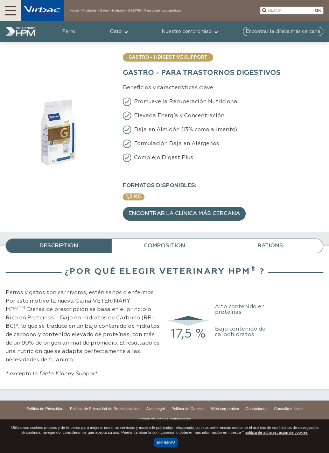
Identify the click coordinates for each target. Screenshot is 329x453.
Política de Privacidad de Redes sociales (105, 408)
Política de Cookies (188, 408)
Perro (68, 31)
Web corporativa (225, 408)
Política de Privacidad (44, 408)
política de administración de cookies (276, 432)
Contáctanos (256, 408)
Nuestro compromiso (187, 31)
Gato (116, 31)
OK (318, 10)
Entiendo (166, 442)
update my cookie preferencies (164, 419)
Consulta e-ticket (288, 408)
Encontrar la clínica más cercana (184, 214)
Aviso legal (155, 408)
